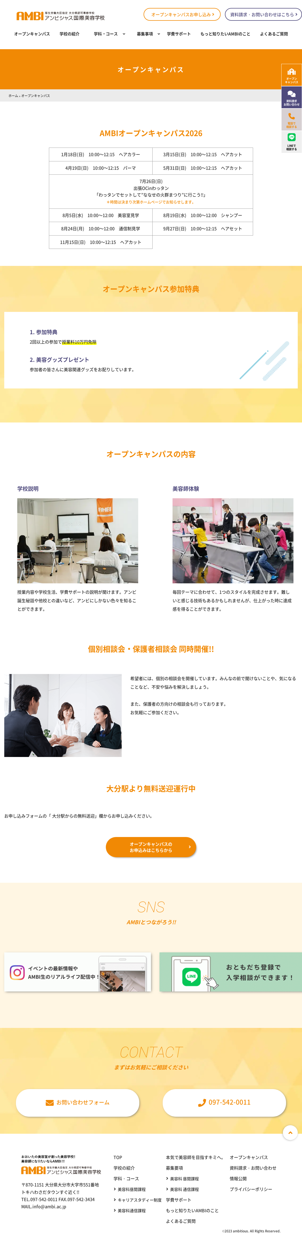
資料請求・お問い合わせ (253, 1168)
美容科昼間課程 (132, 1189)
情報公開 (238, 1178)
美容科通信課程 (132, 1210)
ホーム (13, 95)
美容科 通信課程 (184, 1189)
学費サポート (179, 33)
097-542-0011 (224, 1101)
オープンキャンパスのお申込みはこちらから (151, 847)
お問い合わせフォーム (78, 1102)
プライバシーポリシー (251, 1189)
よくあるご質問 (274, 33)
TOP (118, 1157)
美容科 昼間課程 (184, 1179)
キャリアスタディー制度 (140, 1200)
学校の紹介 (69, 33)
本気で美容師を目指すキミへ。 (195, 1157)
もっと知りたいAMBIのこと (225, 33)
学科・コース (106, 33)
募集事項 (145, 33)
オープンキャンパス (32, 33)
